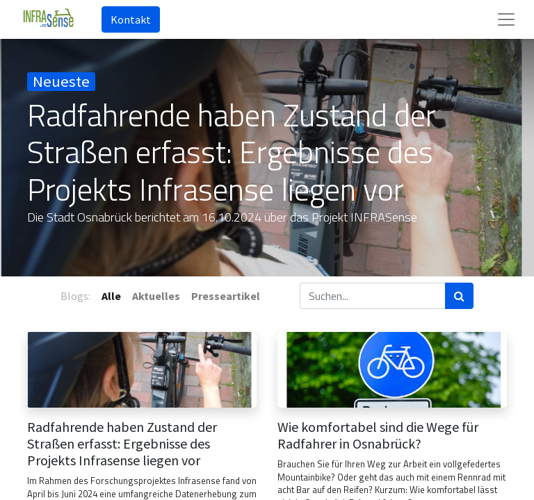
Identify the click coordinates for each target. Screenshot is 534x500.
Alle (111, 296)
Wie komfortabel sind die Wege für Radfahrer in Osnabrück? (377, 435)
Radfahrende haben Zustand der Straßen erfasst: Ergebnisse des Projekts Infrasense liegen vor (122, 444)
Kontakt (131, 19)
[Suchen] (459, 296)
